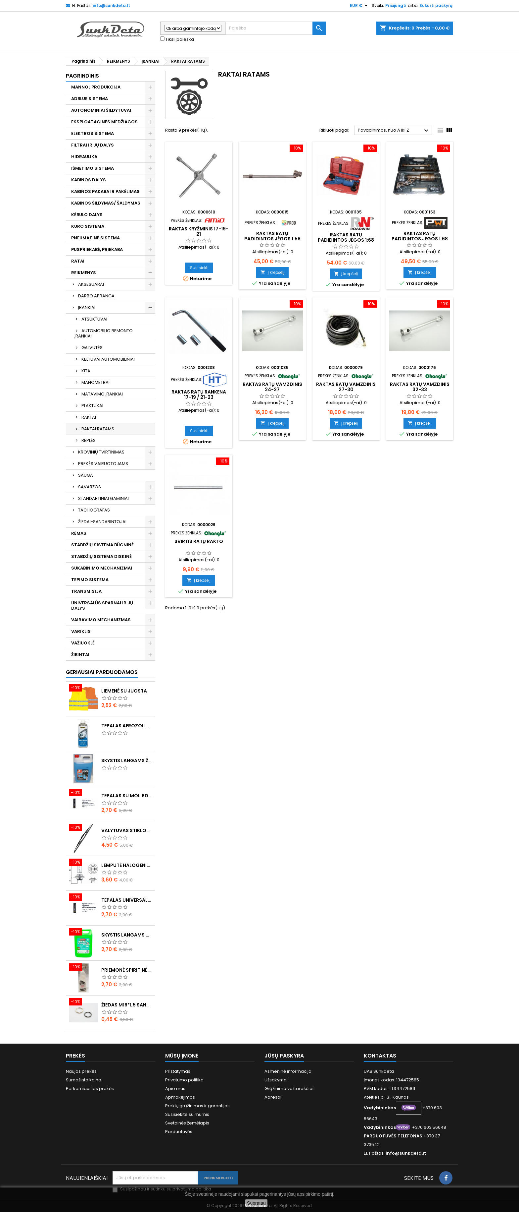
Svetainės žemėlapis (187, 1123)
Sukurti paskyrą (435, 5)
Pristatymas (177, 1071)
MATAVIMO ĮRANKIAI (102, 394)
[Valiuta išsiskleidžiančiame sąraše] (359, 5)
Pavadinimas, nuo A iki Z (394, 131)
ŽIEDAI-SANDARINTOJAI (102, 521)
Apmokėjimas (180, 1097)
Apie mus (175, 1088)
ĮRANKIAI (86, 307)
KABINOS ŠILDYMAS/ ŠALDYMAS (105, 203)
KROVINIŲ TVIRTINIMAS (101, 452)
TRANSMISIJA (86, 591)
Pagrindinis (82, 76)
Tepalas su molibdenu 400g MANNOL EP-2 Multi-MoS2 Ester (126, 795)
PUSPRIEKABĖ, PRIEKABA (97, 249)
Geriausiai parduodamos (102, 672)
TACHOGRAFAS (94, 510)
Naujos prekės (81, 1071)
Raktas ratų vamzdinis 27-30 (346, 387)
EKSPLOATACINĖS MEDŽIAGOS (104, 122)
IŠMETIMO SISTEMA (92, 168)
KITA (85, 371)
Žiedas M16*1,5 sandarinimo (126, 1004)
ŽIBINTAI (80, 654)
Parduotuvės (178, 1131)
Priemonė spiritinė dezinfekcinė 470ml (126, 970)
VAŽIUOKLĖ (83, 643)
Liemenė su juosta (124, 691)
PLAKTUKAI (92, 405)
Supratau (256, 1203)
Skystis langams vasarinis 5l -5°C (126, 935)
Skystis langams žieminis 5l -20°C (126, 760)
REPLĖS (88, 440)
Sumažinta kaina (83, 1080)
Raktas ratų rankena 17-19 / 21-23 (198, 394)
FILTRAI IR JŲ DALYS (92, 145)
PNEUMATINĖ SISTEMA (95, 238)
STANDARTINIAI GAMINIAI (103, 498)
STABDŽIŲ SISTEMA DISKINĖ (101, 556)
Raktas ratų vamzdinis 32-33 (419, 387)
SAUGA (85, 475)
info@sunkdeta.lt (111, 5)
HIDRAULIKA (84, 156)
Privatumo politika (184, 1080)
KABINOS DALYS (88, 180)
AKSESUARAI (91, 284)
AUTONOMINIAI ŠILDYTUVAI (101, 110)
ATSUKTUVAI (94, 319)
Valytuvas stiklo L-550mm (126, 830)
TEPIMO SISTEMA (90, 579)
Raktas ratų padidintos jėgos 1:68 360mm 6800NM (420, 238)
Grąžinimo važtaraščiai (288, 1088)
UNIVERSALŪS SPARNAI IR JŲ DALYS (102, 605)
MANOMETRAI (95, 382)
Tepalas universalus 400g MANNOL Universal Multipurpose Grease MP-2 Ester (126, 900)
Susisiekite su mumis (187, 1114)
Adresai (272, 1097)
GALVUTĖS (92, 347)
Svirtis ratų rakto (198, 541)
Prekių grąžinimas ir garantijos (197, 1106)
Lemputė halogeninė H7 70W (126, 865)
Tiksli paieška (177, 39)
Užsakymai (276, 1080)
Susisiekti (199, 268)
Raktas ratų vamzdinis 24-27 (272, 387)
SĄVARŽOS (89, 487)
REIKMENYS (83, 273)
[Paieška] (275, 28)
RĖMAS (78, 533)
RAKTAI (88, 417)
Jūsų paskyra (284, 1056)
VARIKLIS (81, 631)
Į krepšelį (272, 272)
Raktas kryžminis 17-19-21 (198, 231)
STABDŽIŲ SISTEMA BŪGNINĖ (102, 545)
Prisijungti (395, 5)
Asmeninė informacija (287, 1071)
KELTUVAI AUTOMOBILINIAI (108, 359)
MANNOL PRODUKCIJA (95, 87)
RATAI (77, 261)
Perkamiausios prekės (90, 1088)
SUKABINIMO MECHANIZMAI (101, 568)
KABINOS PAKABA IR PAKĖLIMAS (105, 191)
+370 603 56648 (429, 1127)
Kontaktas (380, 1056)
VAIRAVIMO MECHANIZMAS (101, 620)
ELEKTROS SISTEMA (92, 133)
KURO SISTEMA (87, 226)
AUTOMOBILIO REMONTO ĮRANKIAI (103, 333)
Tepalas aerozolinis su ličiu (126, 725)
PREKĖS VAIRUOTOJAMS (103, 463)
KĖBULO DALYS (87, 215)
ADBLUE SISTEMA (89, 98)
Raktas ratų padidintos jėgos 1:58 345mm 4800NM (272, 238)
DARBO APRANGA (96, 296)
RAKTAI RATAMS (97, 429)
